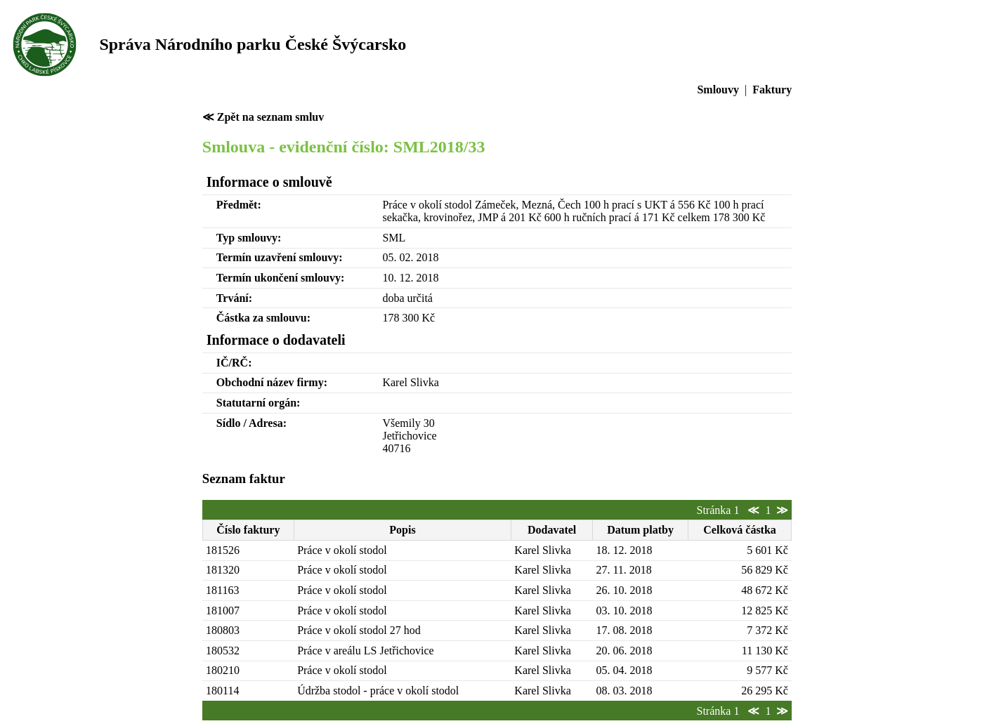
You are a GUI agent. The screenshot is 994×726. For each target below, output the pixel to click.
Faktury (772, 89)
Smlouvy (718, 89)
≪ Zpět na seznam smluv (263, 117)
